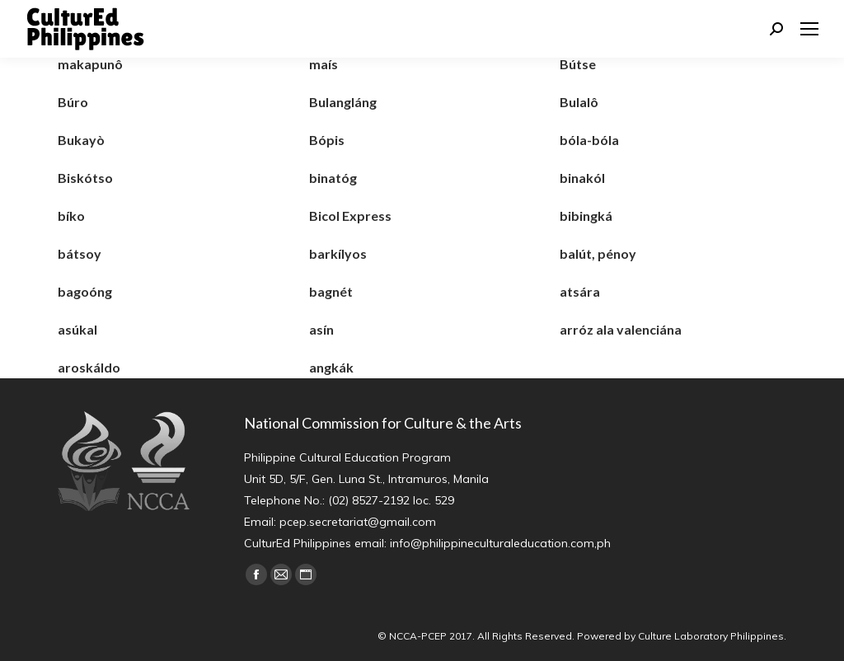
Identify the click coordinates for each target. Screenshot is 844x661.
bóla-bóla (589, 140)
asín (321, 329)
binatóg (333, 177)
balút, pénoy (598, 253)
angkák (331, 367)
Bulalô (579, 102)
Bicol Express (350, 215)
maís (323, 64)
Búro (73, 102)
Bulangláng (343, 102)
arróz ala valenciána (621, 329)
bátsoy (79, 253)
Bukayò (81, 140)
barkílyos (338, 253)
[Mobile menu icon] (809, 29)
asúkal (77, 329)
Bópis (327, 140)
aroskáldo (89, 367)
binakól (582, 177)
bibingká (586, 215)
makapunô (90, 64)
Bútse (578, 64)
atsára (580, 291)
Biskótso (85, 177)
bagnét (331, 291)
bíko (71, 215)
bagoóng (85, 291)
